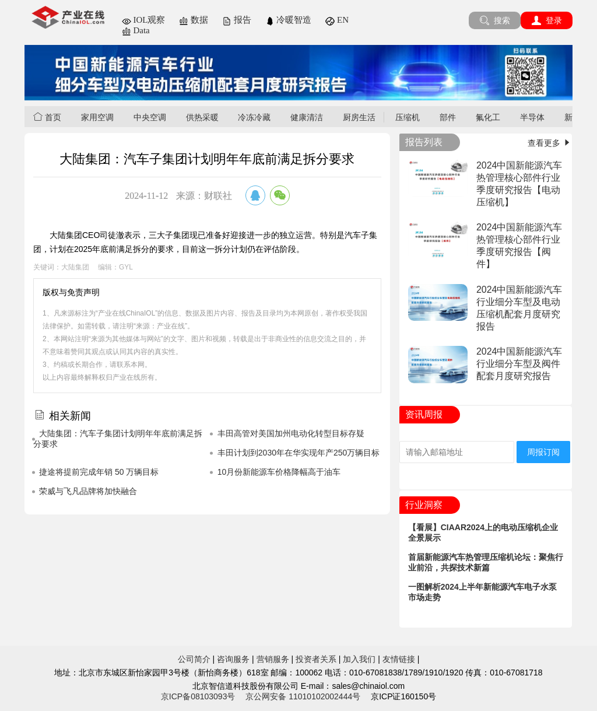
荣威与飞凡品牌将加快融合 (88, 491)
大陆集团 (75, 267)
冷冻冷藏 (254, 117)
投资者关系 (316, 659)
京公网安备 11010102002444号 (302, 696)
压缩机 (407, 117)
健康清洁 (306, 117)
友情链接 (398, 659)
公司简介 (194, 659)
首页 (47, 117)
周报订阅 (543, 452)
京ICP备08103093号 (198, 696)
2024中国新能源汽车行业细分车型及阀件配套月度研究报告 (519, 363)
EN (337, 19)
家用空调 (97, 117)
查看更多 (550, 143)
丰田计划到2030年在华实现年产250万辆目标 (298, 452)
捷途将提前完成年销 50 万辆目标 (99, 472)
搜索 (494, 20)
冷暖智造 (288, 19)
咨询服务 (233, 659)
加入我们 (359, 659)
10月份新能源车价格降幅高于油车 (279, 472)
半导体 (532, 117)
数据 (193, 19)
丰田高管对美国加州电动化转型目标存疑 (290, 433)
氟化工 (488, 117)
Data (136, 30)
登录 (546, 20)
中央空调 (150, 117)
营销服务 (273, 659)
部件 (448, 117)
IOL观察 (144, 19)
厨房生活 (359, 117)
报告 (236, 19)
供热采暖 (202, 117)
